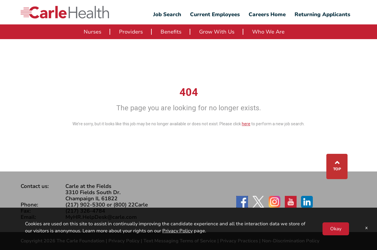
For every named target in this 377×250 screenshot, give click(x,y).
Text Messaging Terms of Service (179, 241)
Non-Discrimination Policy (291, 241)
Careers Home (267, 14)
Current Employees (215, 14)
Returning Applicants (322, 14)
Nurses (92, 31)
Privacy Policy (124, 241)
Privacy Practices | (241, 241)
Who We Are (268, 31)
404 (188, 92)
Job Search (167, 14)
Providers (131, 31)
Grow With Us (216, 31)
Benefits (171, 31)
